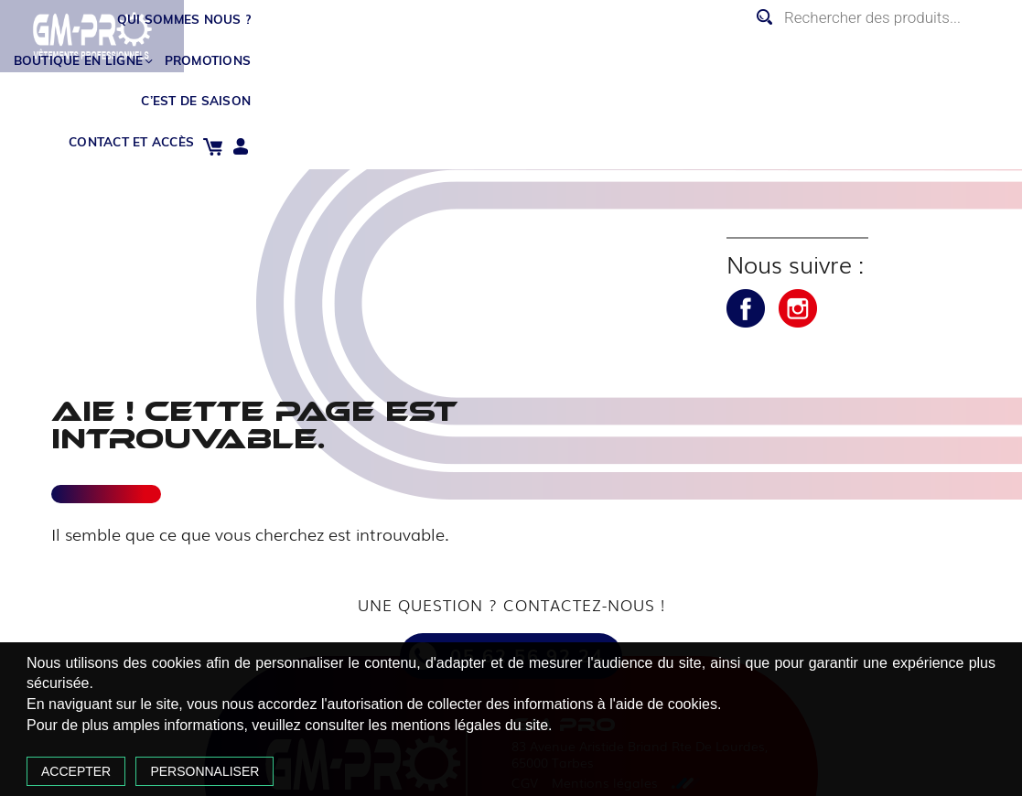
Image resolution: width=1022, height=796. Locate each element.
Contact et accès (877, 48)
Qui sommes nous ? (286, 48)
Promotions (601, 48)
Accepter (152, 742)
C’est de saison (727, 48)
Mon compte (998, 54)
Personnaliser (280, 742)
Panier (970, 54)
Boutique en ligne (458, 48)
